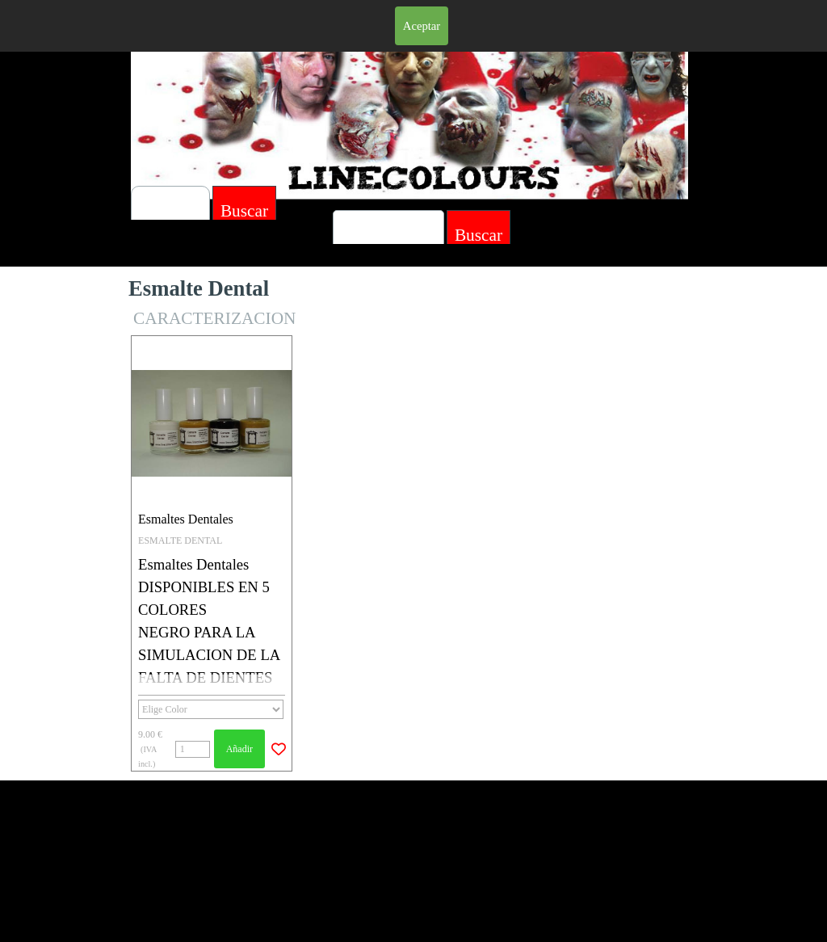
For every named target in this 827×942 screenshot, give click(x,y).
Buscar (478, 235)
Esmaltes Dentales (185, 519)
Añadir (239, 749)
